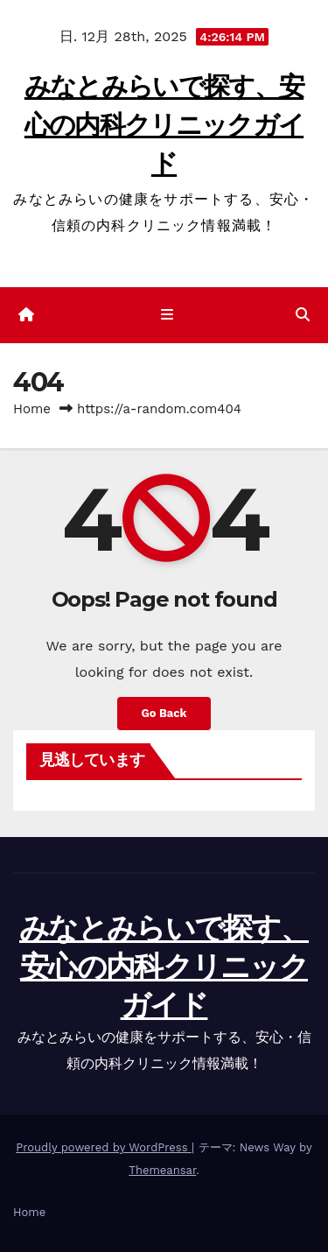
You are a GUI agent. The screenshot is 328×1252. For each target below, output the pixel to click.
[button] (303, 314)
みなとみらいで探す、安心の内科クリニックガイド (164, 124)
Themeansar (162, 1170)
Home (32, 409)
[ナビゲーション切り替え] (167, 315)
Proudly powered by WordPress (104, 1147)
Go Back (164, 713)
